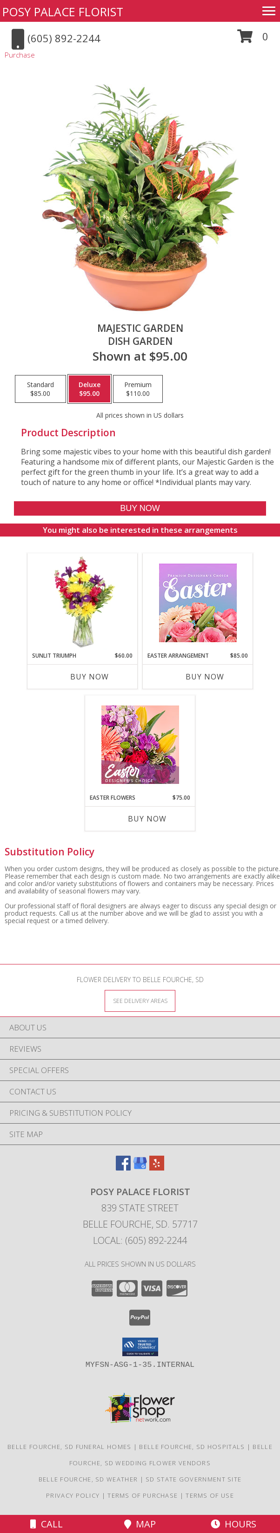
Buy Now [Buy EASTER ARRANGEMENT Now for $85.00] (205, 677)
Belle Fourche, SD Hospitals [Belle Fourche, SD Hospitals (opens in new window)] (192, 1446)
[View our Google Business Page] (140, 1167)
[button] (252, 39)
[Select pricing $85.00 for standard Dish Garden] (40, 388)
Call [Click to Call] (46, 1524)
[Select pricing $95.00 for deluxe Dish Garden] (89, 388)
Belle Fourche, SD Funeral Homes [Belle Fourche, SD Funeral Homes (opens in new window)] (69, 1446)
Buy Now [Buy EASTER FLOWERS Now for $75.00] (147, 819)
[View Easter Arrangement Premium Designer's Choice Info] (198, 603)
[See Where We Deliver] (140, 1000)
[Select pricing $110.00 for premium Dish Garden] (137, 388)
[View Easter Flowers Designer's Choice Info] (140, 745)
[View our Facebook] (123, 1167)
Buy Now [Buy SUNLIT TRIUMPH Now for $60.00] (89, 677)
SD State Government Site (193, 1479)
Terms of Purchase (142, 1495)
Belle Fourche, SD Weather (88, 1479)
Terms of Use (210, 1495)
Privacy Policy (73, 1495)
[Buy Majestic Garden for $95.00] (140, 508)
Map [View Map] (140, 1524)
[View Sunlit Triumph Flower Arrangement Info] (82, 602)
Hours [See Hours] (233, 1524)
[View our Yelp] (156, 1167)
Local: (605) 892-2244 (140, 1240)
